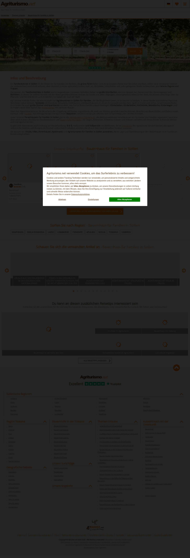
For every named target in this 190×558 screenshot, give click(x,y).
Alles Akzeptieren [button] (124, 199)
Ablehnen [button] (62, 199)
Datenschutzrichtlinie (80, 194)
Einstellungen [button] (93, 199)
